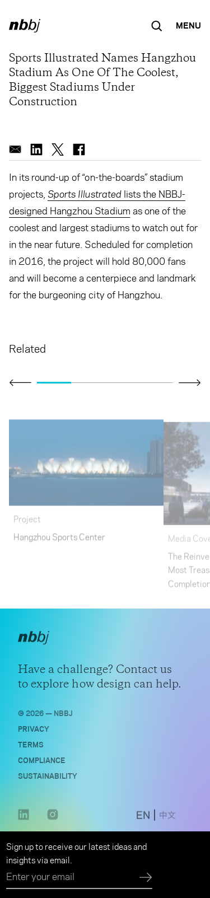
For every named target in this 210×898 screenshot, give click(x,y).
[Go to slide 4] (156, 383)
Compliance (42, 763)
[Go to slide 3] (122, 383)
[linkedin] (36, 149)
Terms (31, 747)
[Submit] (145, 877)
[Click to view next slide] (190, 382)
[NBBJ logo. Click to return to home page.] (24, 25)
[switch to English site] (143, 819)
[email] (15, 149)
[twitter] (58, 149)
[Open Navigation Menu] (188, 26)
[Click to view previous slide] (20, 383)
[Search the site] (156, 25)
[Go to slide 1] (54, 383)
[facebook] (79, 149)
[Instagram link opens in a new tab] (52, 821)
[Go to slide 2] (88, 383)
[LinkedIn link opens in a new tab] (23, 821)
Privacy (33, 731)
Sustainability (47, 778)
